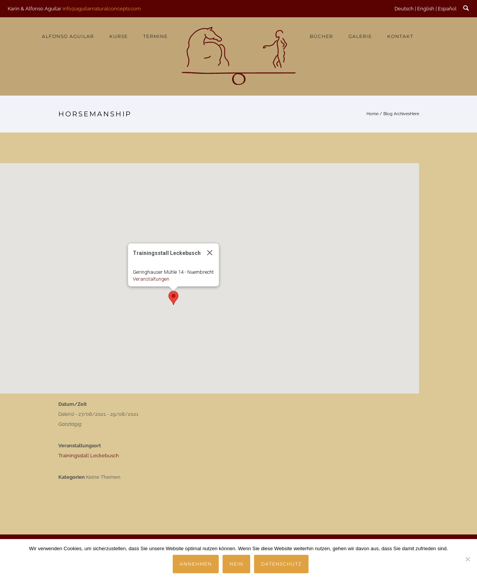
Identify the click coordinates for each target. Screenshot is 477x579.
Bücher (321, 36)
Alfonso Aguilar (68, 36)
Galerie (360, 36)
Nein (236, 564)
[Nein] (467, 559)
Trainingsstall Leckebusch (88, 455)
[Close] (209, 252)
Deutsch (404, 9)
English (425, 9)
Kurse (118, 36)
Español (447, 9)
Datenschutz (281, 564)
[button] (173, 298)
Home (372, 113)
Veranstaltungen (150, 279)
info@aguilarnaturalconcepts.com (102, 9)
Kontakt (400, 36)
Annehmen (196, 564)
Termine (155, 36)
